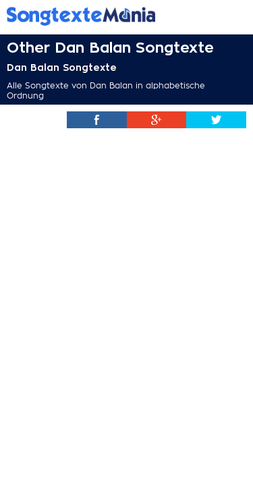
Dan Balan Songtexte (62, 67)
